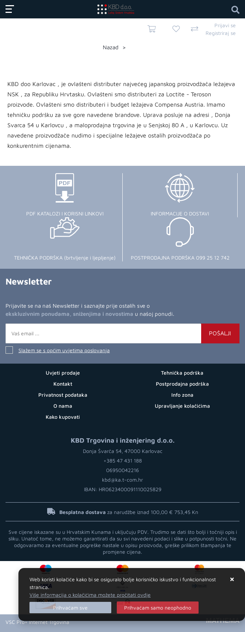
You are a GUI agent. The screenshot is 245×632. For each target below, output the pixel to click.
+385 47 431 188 (123, 460)
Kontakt (62, 384)
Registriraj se (221, 33)
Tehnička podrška (182, 372)
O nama (62, 406)
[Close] (70, 607)
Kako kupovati (63, 417)
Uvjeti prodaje (63, 372)
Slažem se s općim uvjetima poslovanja (64, 350)
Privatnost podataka (62, 395)
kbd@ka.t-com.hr (122, 479)
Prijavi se (225, 25)
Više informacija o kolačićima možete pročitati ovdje (90, 595)
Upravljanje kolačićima (182, 406)
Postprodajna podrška (182, 384)
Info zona (182, 395)
